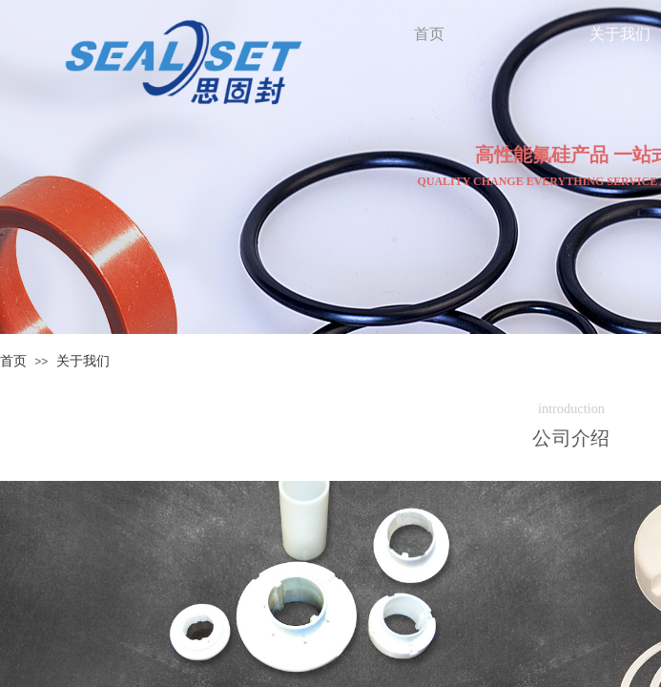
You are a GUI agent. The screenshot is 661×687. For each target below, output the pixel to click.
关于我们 (83, 361)
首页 (13, 361)
